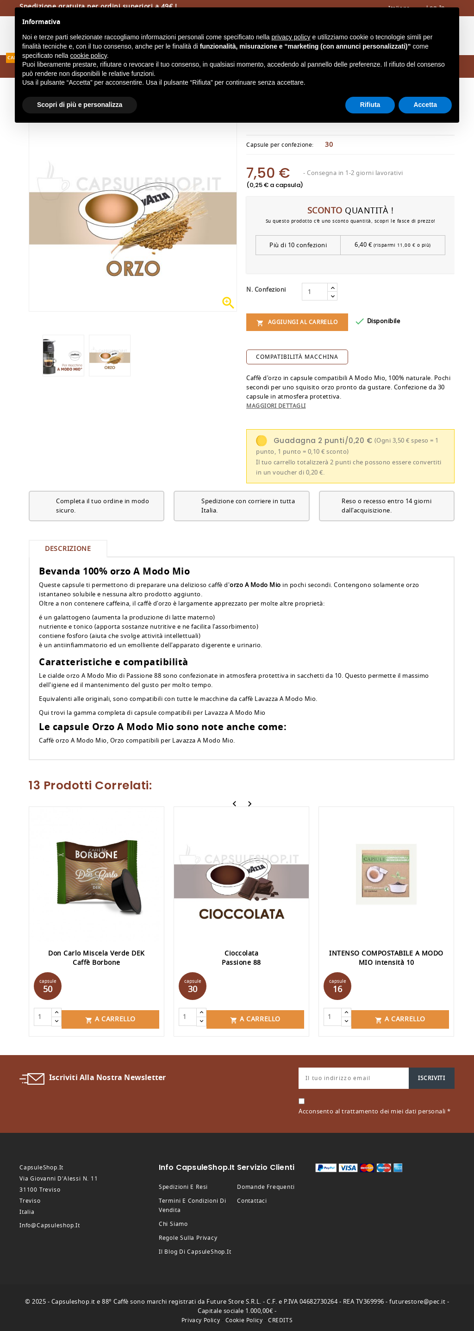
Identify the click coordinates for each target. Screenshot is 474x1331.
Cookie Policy (244, 1318)
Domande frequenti (265, 1185)
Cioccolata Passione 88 (241, 958)
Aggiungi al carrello (297, 322)
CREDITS (280, 1318)
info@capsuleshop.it (49, 1223)
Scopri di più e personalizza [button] (79, 104)
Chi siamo (173, 1222)
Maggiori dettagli (276, 406)
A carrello (110, 1017)
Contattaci (252, 1198)
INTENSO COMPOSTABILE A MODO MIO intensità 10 (386, 958)
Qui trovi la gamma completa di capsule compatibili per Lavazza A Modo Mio (152, 712)
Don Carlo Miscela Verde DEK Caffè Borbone (96, 958)
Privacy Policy (200, 1318)
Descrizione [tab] (68, 549)
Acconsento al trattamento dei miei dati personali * (375, 1109)
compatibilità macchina (297, 357)
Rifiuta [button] (370, 104)
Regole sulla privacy (188, 1235)
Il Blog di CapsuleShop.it (195, 1249)
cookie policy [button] (88, 55)
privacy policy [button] (291, 37)
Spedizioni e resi (183, 1185)
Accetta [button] (425, 104)
